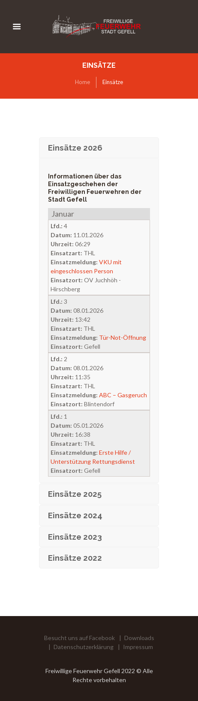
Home (82, 82)
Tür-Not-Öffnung (122, 337)
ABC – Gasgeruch (123, 395)
